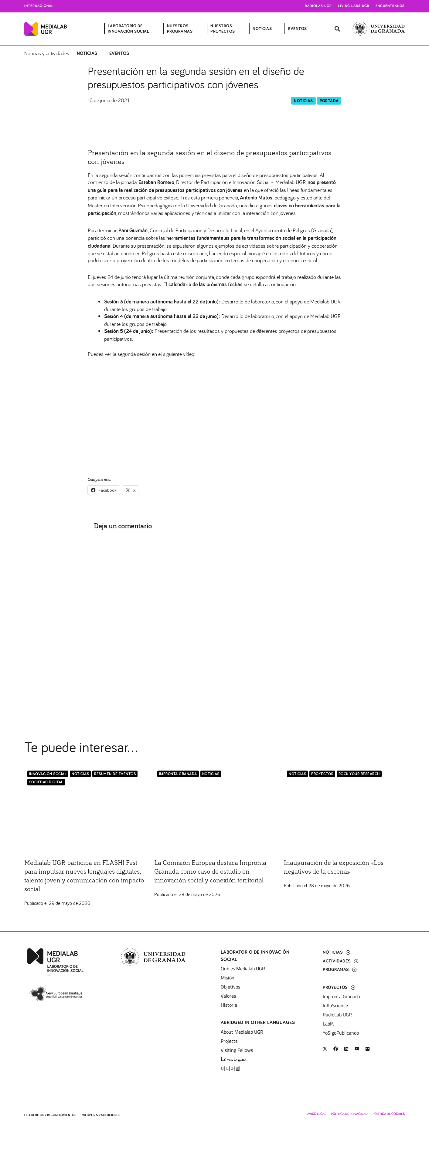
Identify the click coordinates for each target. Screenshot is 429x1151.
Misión (227, 978)
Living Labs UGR (353, 6)
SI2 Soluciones (108, 1115)
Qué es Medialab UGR (243, 968)
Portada (329, 101)
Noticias (87, 53)
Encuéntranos (390, 6)
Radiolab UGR (318, 6)
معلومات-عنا (234, 1059)
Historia (229, 1005)
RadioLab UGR (337, 1015)
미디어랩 (230, 1068)
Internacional (38, 6)
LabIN (329, 1024)
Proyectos (322, 774)
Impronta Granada (178, 774)
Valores (228, 996)
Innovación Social (48, 774)
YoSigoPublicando (341, 1033)
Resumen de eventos (115, 774)
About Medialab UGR (242, 1032)
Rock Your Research (359, 774)
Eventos (119, 53)
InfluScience (335, 1005)
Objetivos (230, 987)
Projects (229, 1041)
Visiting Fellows (237, 1050)
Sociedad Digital (46, 783)
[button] (337, 29)
